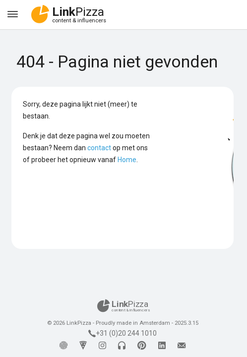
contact (99, 148)
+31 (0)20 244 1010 (122, 333)
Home (127, 160)
